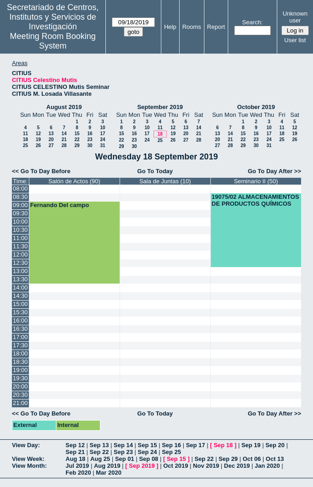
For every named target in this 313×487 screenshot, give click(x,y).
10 (102, 127)
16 (89, 133)
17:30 (20, 345)
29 (76, 145)
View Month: (29, 465)
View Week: (28, 458)
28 (63, 145)
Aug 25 (100, 458)
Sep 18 (223, 445)
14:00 (20, 287)
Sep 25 (171, 452)
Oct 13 (275, 458)
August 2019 (64, 107)
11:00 (20, 238)
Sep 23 (123, 452)
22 (76, 139)
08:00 (20, 188)
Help (170, 26)
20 (51, 139)
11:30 (20, 246)
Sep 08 (148, 458)
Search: (252, 22)
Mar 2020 (108, 472)
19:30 (20, 378)
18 (25, 139)
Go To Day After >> (274, 171)
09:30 (20, 213)
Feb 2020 (78, 472)
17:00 (20, 337)
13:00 (20, 271)
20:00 (20, 386)
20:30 (20, 394)
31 (102, 145)
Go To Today (155, 171)
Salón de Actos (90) (74, 181)
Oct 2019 (175, 465)
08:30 (20, 196)
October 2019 (256, 107)
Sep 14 (123, 445)
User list (295, 40)
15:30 (20, 312)
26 (38, 145)
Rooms (191, 26)
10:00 (20, 221)
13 (51, 133)
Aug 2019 (107, 465)
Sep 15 (147, 445)
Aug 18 (75, 458)
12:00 (20, 254)
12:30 (20, 262)
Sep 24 (147, 452)
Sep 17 (195, 445)
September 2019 (160, 107)
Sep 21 (75, 452)
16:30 (20, 328)
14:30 (20, 295)
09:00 (20, 205)
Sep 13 (99, 445)
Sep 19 (251, 445)
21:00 (20, 402)
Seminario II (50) (256, 181)
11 (25, 133)
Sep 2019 (141, 465)
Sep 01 (124, 458)
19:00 (20, 370)
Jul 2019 (77, 465)
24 (102, 139)
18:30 (20, 361)
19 (38, 139)
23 (89, 139)
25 (25, 145)
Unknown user (295, 17)
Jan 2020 (267, 465)
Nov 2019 (206, 465)
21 (63, 139)
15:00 (20, 304)
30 (89, 145)
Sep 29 (228, 458)
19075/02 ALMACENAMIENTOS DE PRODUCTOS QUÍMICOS (255, 200)
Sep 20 (275, 445)
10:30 (20, 229)
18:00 (20, 353)
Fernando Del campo (59, 205)
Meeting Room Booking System (53, 41)
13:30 (20, 279)
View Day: (26, 445)
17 (102, 133)
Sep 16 (171, 445)
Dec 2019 (237, 465)
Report (216, 26)
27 (51, 145)
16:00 (20, 320)
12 (38, 133)
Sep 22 (99, 452)
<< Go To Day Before (41, 171)
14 (63, 133)
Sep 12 (75, 445)
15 (76, 133)
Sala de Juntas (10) (165, 181)
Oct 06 (251, 458)
